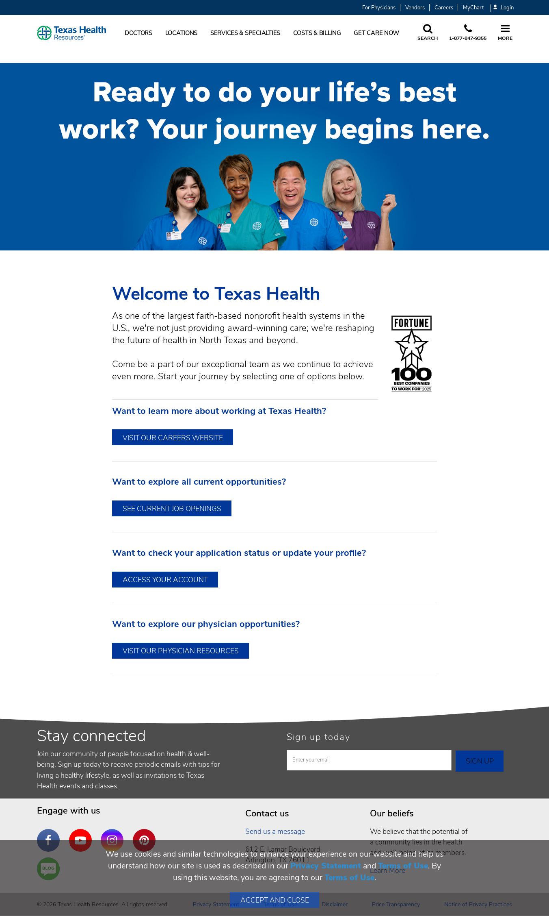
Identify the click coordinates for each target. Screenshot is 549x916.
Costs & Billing (317, 33)
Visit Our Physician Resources (181, 651)
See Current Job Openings (172, 508)
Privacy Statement (325, 865)
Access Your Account (165, 580)
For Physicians (379, 7)
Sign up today (318, 737)
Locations (181, 33)
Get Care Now (376, 33)
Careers (443, 7)
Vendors (415, 7)
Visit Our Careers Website (173, 438)
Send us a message (275, 831)
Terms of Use (403, 865)
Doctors (138, 33)
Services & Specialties (245, 33)
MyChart (473, 7)
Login (503, 7)
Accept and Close (274, 900)
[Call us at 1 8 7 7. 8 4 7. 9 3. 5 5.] (467, 32)
